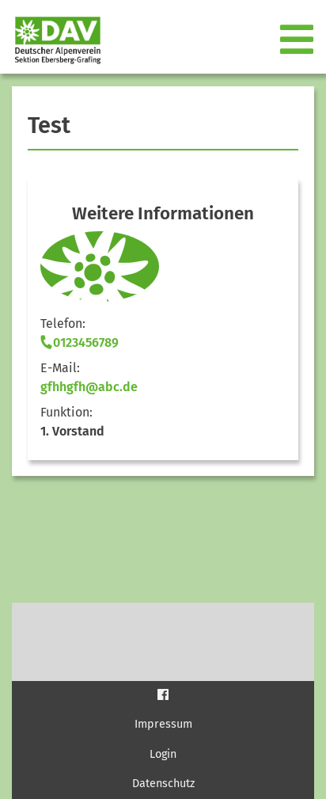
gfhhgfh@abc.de (89, 386)
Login (163, 754)
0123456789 (79, 342)
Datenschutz (163, 783)
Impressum (163, 724)
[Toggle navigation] (298, 40)
